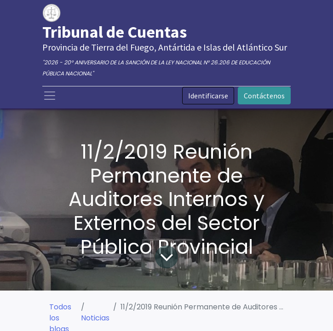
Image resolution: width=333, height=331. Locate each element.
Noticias (95, 318)
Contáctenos (264, 95)
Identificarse (208, 95)
